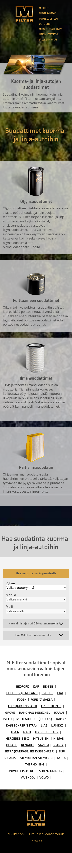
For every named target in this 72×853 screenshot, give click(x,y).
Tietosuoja (36, 840)
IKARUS (59, 713)
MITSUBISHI (41, 739)
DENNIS (48, 687)
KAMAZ (61, 719)
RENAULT (27, 745)
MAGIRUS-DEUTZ (47, 732)
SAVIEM (43, 745)
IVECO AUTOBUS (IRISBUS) (34, 719)
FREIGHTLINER (51, 706)
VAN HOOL (28, 778)
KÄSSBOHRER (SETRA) (21, 725)
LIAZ (44, 725)
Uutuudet (45, 24)
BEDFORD (22, 687)
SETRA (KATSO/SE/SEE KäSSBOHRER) (29, 751)
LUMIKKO (57, 725)
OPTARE (11, 745)
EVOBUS (47, 693)
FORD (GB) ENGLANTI (22, 706)
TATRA (61, 758)
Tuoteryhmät (47, 13)
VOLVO (44, 778)
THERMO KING (34, 764)
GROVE (10, 713)
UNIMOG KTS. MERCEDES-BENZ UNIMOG (35, 771)
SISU (62, 751)
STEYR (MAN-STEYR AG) (36, 758)
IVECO (7, 719)
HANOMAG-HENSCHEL (34, 713)
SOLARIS (10, 758)
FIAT (60, 693)
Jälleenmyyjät (48, 39)
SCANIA (58, 745)
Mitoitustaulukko (51, 29)
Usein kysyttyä (49, 34)
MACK (27, 732)
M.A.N (15, 732)
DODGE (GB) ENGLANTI (22, 693)
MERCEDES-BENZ (17, 739)
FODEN (21, 700)
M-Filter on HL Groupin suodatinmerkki (36, 834)
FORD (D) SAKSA (42, 700)
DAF (36, 687)
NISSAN (58, 739)
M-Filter (44, 8)
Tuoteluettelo (48, 18)
